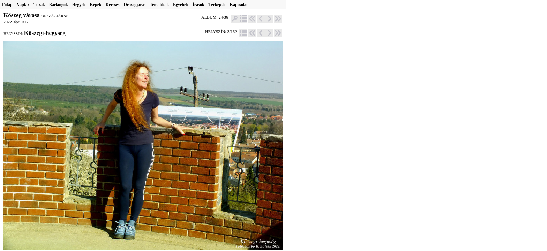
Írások (198, 4)
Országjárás (135, 4)
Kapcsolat (239, 4)
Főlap (7, 4)
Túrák (39, 4)
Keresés (113, 4)
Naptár (22, 4)
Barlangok (58, 4)
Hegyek (79, 4)
